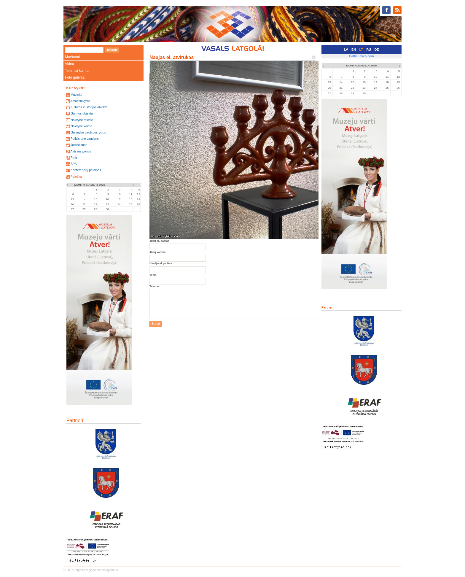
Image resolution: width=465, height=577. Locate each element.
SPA (74, 164)
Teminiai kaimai (77, 71)
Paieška (76, 176)
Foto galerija (75, 77)
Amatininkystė (80, 101)
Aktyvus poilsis (80, 151)
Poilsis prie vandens (85, 138)
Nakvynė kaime (81, 126)
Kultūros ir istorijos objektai (89, 107)
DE (377, 49)
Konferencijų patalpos (86, 170)
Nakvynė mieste (82, 120)
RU (369, 49)
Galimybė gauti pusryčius (88, 132)
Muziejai (76, 94)
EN (353, 49)
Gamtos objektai (82, 113)
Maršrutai (72, 57)
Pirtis (74, 157)
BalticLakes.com (361, 56)
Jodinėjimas (79, 145)
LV (346, 49)
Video (69, 64)
